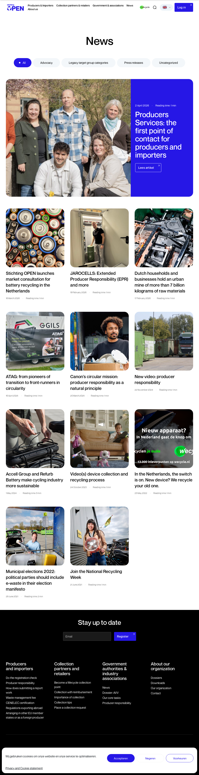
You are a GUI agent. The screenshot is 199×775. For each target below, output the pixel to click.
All (24, 63)
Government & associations (108, 5)
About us (33, 9)
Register (123, 636)
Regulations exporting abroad (24, 708)
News (130, 5)
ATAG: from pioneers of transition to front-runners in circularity (33, 382)
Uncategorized (168, 63)
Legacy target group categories (88, 63)
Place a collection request (70, 707)
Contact (156, 693)
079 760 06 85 (73, 751)
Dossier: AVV (110, 692)
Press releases (133, 63)
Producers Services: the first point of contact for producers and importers (158, 134)
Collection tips (63, 702)
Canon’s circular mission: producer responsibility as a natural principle (97, 382)
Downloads (158, 683)
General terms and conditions (139, 754)
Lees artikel (146, 167)
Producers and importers (19, 666)
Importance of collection (69, 697)
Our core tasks (111, 698)
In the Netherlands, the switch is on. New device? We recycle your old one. (163, 479)
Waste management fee (21, 697)
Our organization (161, 688)
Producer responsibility (20, 683)
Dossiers (156, 678)
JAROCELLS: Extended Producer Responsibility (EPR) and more (99, 279)
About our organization (163, 666)
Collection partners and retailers (66, 668)
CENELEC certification (20, 703)
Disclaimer (111, 754)
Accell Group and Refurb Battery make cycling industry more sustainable (34, 479)
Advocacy (46, 63)
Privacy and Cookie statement (177, 754)
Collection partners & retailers (73, 5)
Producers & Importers (40, 5)
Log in (181, 7)
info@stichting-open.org (78, 754)
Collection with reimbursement (73, 692)
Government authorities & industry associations (114, 671)
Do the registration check (21, 678)
